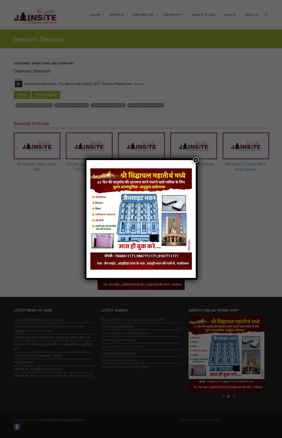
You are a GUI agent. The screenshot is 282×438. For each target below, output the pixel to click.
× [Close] (195, 160)
